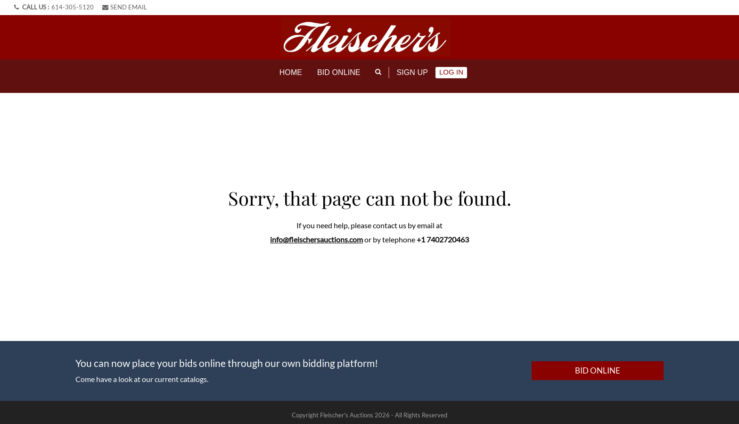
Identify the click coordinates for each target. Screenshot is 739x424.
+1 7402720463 (443, 233)
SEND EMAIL (124, 7)
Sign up (412, 72)
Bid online (339, 72)
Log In (451, 72)
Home (290, 72)
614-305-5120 (72, 7)
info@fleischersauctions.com (316, 233)
